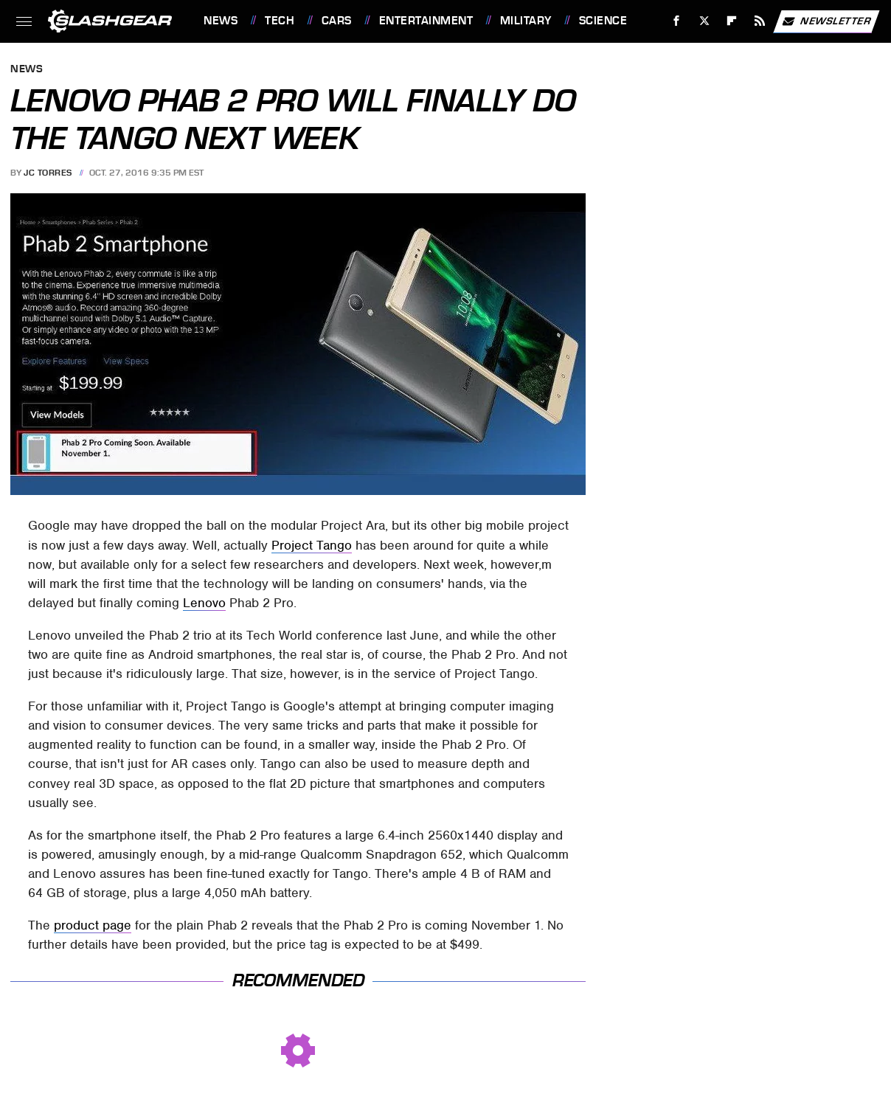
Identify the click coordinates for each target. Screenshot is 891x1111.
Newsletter (826, 21)
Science (603, 20)
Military (526, 20)
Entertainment (426, 20)
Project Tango (311, 545)
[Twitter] (704, 21)
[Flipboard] (732, 21)
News (221, 20)
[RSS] (760, 21)
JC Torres (48, 172)
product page (92, 925)
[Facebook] (676, 21)
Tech (279, 20)
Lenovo (204, 603)
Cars (337, 20)
